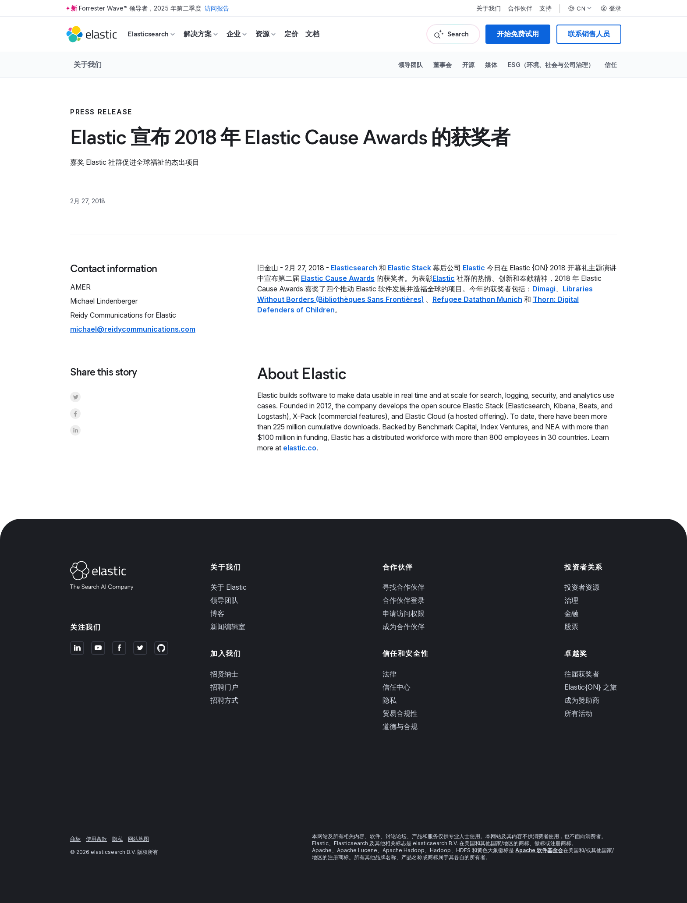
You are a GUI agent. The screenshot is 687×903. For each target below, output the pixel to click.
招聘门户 (224, 687)
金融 (571, 613)
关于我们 (488, 8)
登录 (610, 8)
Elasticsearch (354, 267)
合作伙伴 (520, 8)
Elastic (474, 267)
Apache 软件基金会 (539, 850)
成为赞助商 (581, 700)
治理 (571, 600)
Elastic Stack (409, 267)
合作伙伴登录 (403, 600)
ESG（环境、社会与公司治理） (551, 64)
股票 (571, 626)
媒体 (491, 64)
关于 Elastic (228, 587)
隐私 (389, 700)
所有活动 (578, 713)
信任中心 (396, 687)
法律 (389, 673)
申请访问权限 (403, 613)
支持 (545, 8)
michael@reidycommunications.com (132, 329)
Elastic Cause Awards (338, 278)
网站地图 (138, 839)
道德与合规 (400, 726)
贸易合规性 (400, 713)
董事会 (442, 64)
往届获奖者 (581, 673)
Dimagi (544, 288)
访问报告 (217, 8)
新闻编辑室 (227, 626)
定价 (291, 34)
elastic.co (299, 447)
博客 (217, 613)
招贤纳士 (224, 673)
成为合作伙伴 (403, 626)
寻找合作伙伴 (403, 587)
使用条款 (96, 839)
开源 (468, 64)
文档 (312, 34)
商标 (75, 839)
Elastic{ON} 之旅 (590, 687)
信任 (611, 64)
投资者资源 (581, 587)
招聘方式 (224, 700)
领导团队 (410, 64)
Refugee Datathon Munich (477, 299)
